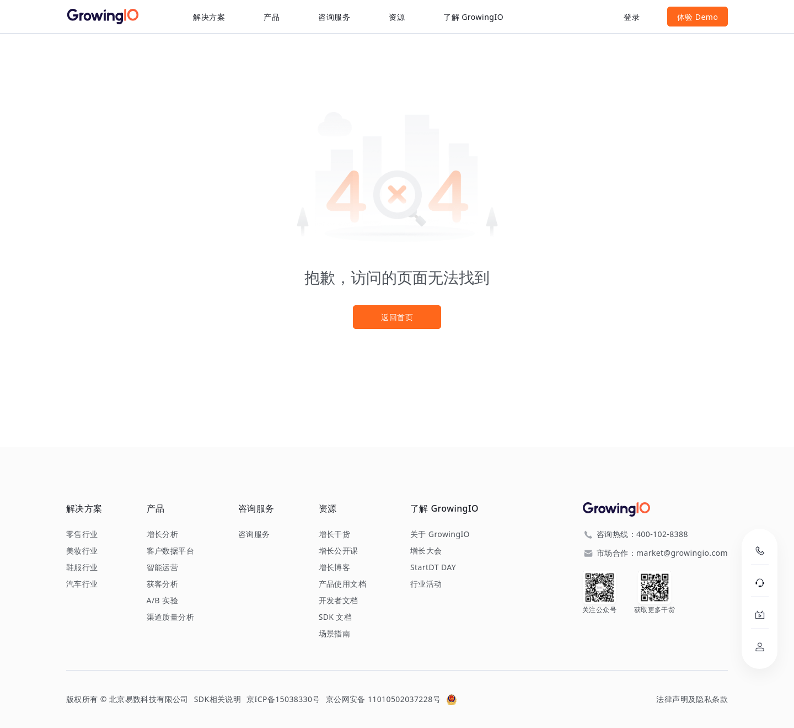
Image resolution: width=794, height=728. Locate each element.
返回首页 (397, 317)
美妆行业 (82, 551)
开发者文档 (338, 600)
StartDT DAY (433, 567)
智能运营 (163, 567)
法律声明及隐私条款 (692, 699)
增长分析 (163, 534)
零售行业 (82, 534)
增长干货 (335, 534)
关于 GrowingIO (440, 534)
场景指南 (335, 634)
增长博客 (335, 567)
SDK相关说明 (217, 699)
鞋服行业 (82, 567)
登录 (632, 17)
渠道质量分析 (170, 617)
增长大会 (426, 551)
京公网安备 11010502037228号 (383, 699)
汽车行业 (82, 584)
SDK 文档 (335, 617)
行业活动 (426, 584)
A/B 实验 (162, 600)
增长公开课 (338, 551)
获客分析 (163, 584)
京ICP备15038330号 (283, 699)
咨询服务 (334, 17)
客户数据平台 (170, 551)
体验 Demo (697, 17)
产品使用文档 (342, 584)
